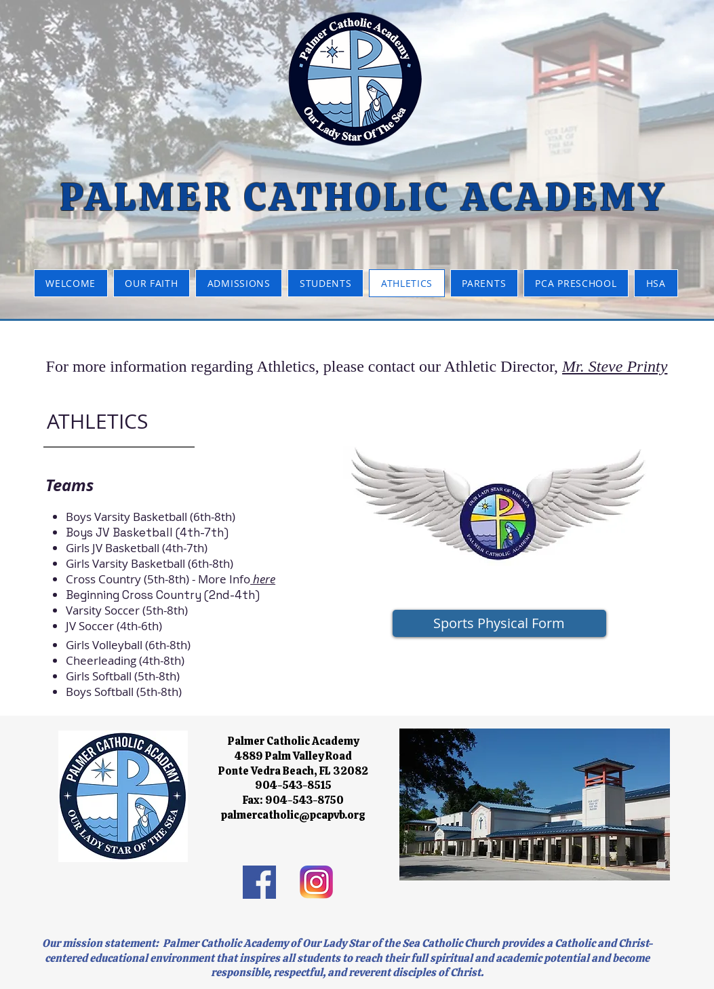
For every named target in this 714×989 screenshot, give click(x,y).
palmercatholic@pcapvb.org (293, 815)
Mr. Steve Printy (614, 366)
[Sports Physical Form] (499, 623)
